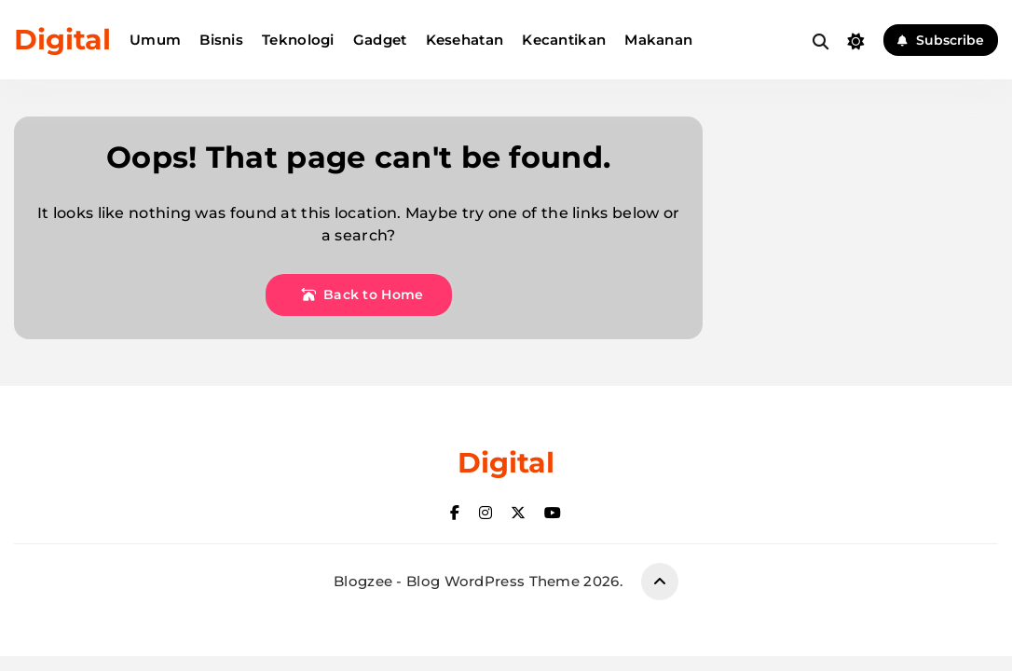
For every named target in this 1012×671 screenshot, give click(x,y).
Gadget (380, 39)
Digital (62, 39)
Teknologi (298, 39)
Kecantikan (564, 39)
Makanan (658, 39)
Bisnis (221, 39)
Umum (155, 39)
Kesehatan (465, 39)
